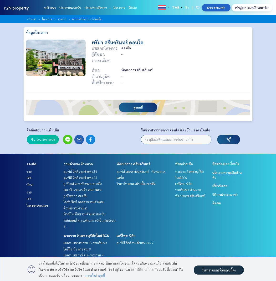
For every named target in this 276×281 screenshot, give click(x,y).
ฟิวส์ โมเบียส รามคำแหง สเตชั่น (84, 214)
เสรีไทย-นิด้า (126, 235)
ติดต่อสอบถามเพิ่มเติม (42, 130)
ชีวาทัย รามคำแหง (75, 208)
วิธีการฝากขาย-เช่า (225, 194)
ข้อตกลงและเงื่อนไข (226, 164)
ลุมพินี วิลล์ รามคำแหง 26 (80, 171)
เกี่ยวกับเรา (219, 186)
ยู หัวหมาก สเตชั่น (75, 196)
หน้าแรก (50, 7)
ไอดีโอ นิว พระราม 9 (77, 249)
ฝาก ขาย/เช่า (216, 7)
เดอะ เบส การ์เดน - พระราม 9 (83, 255)
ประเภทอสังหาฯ (97, 7)
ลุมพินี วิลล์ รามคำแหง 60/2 (135, 243)
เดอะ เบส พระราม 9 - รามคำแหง (85, 243)
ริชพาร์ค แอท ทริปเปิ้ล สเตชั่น (136, 183)
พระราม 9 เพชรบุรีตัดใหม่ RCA (86, 235)
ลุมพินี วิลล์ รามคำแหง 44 (80, 177)
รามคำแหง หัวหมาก (78, 164)
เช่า (28, 177)
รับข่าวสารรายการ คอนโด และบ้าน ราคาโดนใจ (175, 130)
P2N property (16, 7)
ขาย (29, 171)
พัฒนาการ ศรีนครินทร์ (133, 164)
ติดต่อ (133, 7)
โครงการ (119, 7)
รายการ (61, 19)
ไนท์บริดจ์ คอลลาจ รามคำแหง (83, 202)
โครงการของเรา (37, 205)
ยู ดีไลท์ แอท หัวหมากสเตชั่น (83, 183)
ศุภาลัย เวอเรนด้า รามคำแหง (83, 189)
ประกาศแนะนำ (70, 7)
